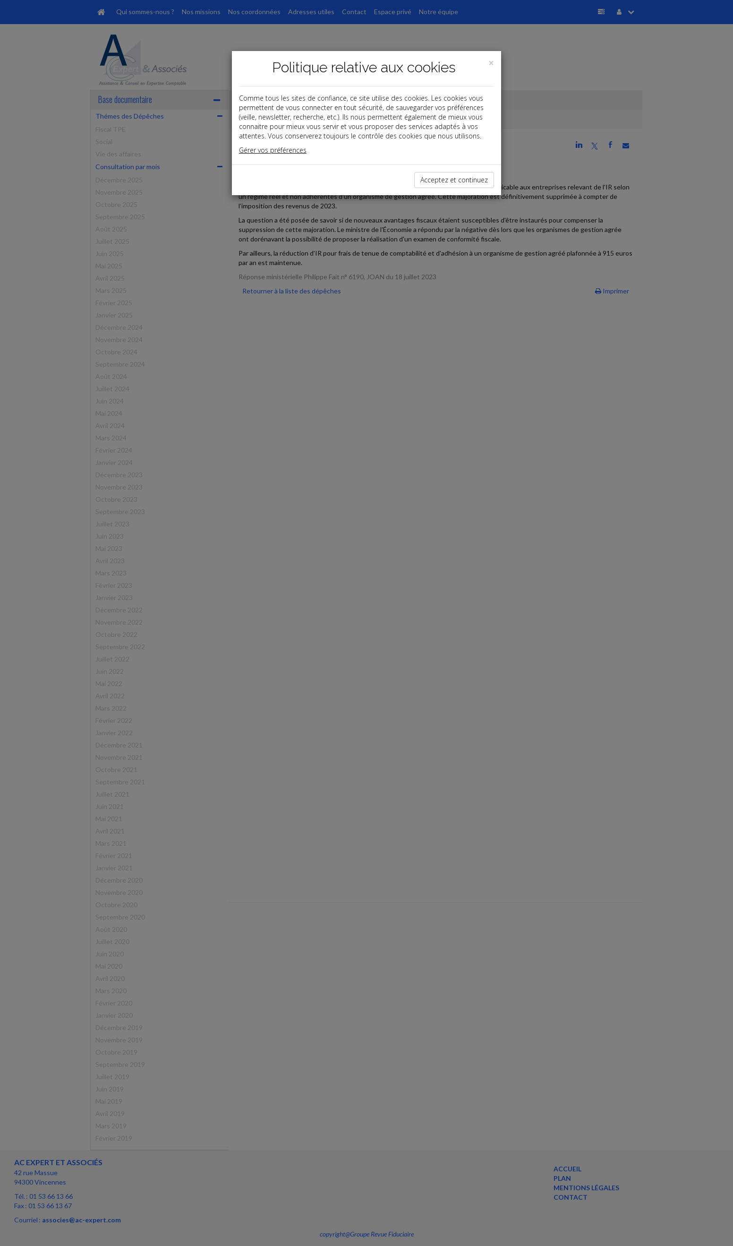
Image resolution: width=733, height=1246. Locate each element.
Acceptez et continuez (454, 179)
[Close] (491, 63)
